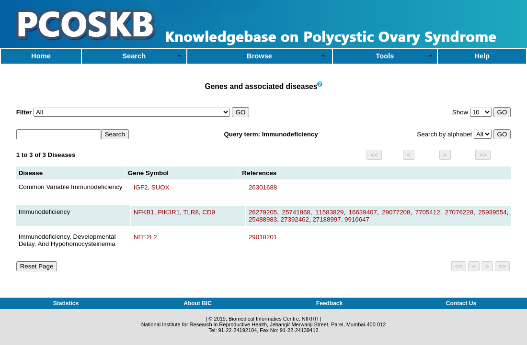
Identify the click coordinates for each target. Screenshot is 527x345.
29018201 (263, 237)
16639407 (363, 212)
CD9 (208, 212)
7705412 (427, 212)
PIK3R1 (169, 212)
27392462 (295, 219)
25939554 (492, 212)
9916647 (356, 219)
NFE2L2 (145, 237)
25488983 (263, 219)
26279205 (263, 212)
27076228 (459, 212)
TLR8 (191, 212)
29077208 (396, 212)
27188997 (326, 219)
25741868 (296, 212)
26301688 (263, 187)
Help (482, 56)
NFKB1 (144, 212)
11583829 (329, 212)
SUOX (160, 187)
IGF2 (141, 187)
